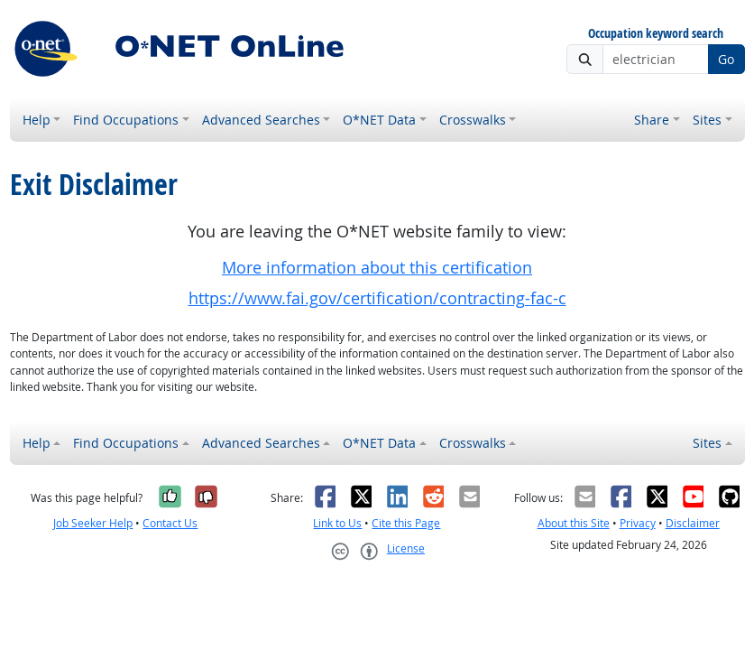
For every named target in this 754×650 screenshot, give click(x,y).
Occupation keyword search (655, 34)
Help (37, 119)
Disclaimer (693, 523)
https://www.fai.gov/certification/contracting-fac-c (377, 298)
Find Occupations (126, 119)
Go (726, 59)
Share (651, 119)
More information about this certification (377, 267)
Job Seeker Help (93, 523)
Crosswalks (472, 119)
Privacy (638, 523)
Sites (707, 119)
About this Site (574, 523)
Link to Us (337, 523)
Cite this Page (406, 523)
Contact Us (170, 523)
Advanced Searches (261, 119)
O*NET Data (379, 119)
